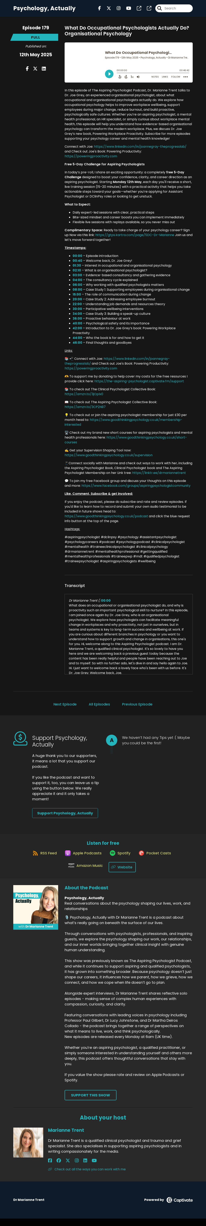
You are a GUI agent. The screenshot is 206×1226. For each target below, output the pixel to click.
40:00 (77, 326)
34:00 (77, 317)
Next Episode (65, 707)
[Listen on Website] (123, 874)
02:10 (77, 273)
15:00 (77, 297)
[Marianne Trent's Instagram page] (65, 1168)
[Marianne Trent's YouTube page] (74, 1168)
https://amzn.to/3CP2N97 (85, 410)
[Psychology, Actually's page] (136, 10)
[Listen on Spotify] (120, 860)
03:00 (77, 278)
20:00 (77, 302)
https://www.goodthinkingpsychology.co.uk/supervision (108, 458)
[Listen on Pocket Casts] (158, 860)
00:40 (77, 264)
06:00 (77, 288)
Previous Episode (137, 707)
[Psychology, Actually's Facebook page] (99, 10)
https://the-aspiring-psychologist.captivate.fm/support (139, 384)
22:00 (77, 307)
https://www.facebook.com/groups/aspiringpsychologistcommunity (136, 489)
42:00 (77, 331)
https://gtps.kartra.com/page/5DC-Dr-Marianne (134, 238)
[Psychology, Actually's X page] (106, 10)
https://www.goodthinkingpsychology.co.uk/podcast (106, 519)
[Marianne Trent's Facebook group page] (55, 1168)
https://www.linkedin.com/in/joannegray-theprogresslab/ (140, 149)
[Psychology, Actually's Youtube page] (126, 10)
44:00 (77, 341)
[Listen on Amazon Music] (85, 874)
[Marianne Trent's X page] (60, 1168)
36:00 (77, 321)
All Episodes (99, 707)
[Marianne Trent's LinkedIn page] (70, 1168)
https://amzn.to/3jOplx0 (84, 397)
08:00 (77, 292)
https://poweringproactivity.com (91, 159)
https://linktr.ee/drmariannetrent (159, 476)
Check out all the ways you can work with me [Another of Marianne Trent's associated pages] (87, 1176)
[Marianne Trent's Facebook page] (50, 1168)
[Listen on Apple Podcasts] (81, 860)
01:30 (77, 268)
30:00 (77, 312)
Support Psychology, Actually (65, 816)
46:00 (77, 346)
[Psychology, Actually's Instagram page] (116, 10)
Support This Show (90, 1102)
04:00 (77, 283)
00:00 (77, 259)
